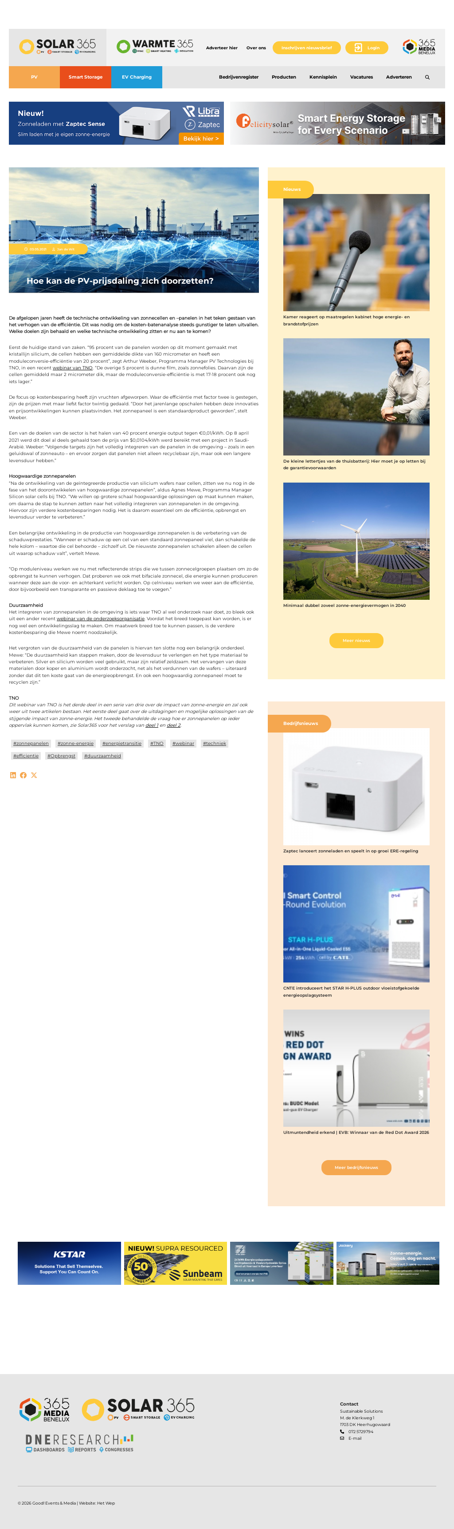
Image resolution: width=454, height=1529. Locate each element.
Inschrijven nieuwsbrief (307, 47)
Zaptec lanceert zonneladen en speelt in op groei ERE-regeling (350, 850)
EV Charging (137, 77)
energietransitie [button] (123, 743)
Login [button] (374, 47)
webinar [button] (185, 743)
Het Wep (106, 1503)
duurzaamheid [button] (104, 756)
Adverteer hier (222, 47)
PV (34, 77)
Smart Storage (85, 77)
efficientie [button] (27, 756)
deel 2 (173, 725)
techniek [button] (216, 743)
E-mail (354, 1438)
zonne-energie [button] (77, 743)
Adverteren (399, 77)
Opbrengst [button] (63, 756)
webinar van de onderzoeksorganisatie (101, 619)
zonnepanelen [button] (32, 743)
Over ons (256, 47)
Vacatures (361, 77)
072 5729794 (360, 1431)
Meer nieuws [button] (356, 640)
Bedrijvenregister (238, 77)
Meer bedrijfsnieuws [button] (356, 1167)
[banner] (116, 123)
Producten (284, 77)
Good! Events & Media (54, 1503)
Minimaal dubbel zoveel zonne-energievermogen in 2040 (344, 605)
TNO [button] (158, 743)
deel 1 (151, 725)
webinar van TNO (73, 368)
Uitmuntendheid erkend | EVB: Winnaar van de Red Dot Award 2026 (356, 1132)
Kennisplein (323, 77)
